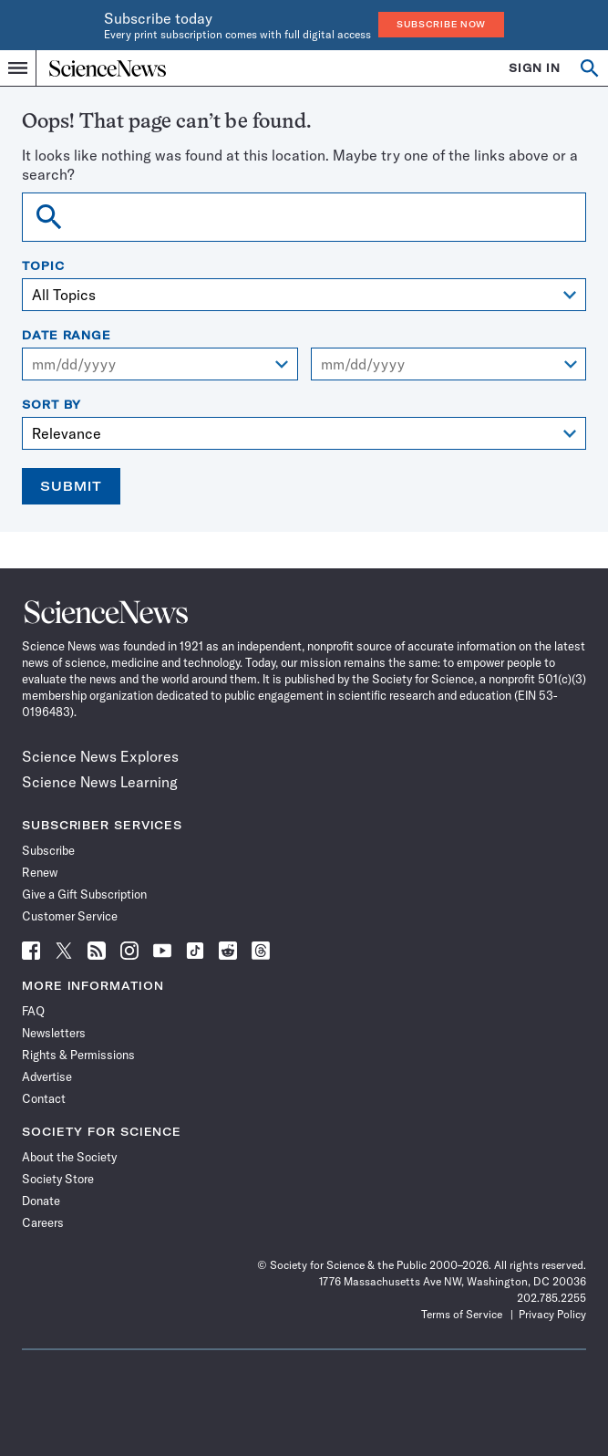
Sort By (51, 405)
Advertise (47, 1076)
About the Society (69, 1156)
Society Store (58, 1178)
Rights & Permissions (78, 1054)
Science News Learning (100, 782)
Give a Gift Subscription (84, 894)
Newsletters (54, 1032)
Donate (41, 1200)
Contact (44, 1098)
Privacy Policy (552, 1314)
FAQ (33, 1011)
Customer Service (70, 916)
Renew (39, 872)
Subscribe (48, 850)
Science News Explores (100, 756)
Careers (43, 1222)
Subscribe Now (441, 24)
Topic (43, 266)
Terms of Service (461, 1314)
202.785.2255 (551, 1298)
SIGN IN (535, 68)
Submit (71, 486)
